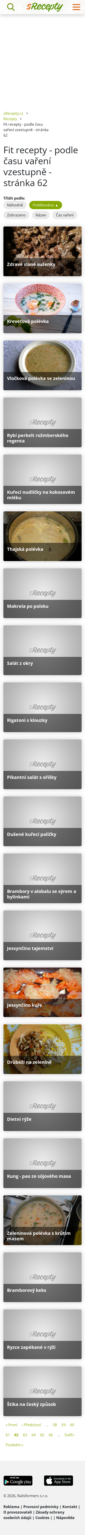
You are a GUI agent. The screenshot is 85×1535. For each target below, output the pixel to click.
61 (8, 1434)
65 (42, 1434)
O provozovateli (17, 1512)
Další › (70, 1434)
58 (55, 1424)
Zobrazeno (16, 215)
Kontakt (69, 1506)
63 (25, 1434)
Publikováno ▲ (45, 205)
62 (16, 1434)
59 (63, 1424)
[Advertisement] (42, 59)
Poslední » (14, 1444)
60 (72, 1424)
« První (11, 1424)
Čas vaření (65, 215)
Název (41, 215)
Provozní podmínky (40, 1506)
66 (51, 1434)
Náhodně (15, 205)
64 (34, 1434)
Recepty (10, 118)
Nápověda (65, 1517)
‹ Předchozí (31, 1424)
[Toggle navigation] (76, 7)
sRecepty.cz (13, 113)
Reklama (11, 1506)
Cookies (42, 1517)
